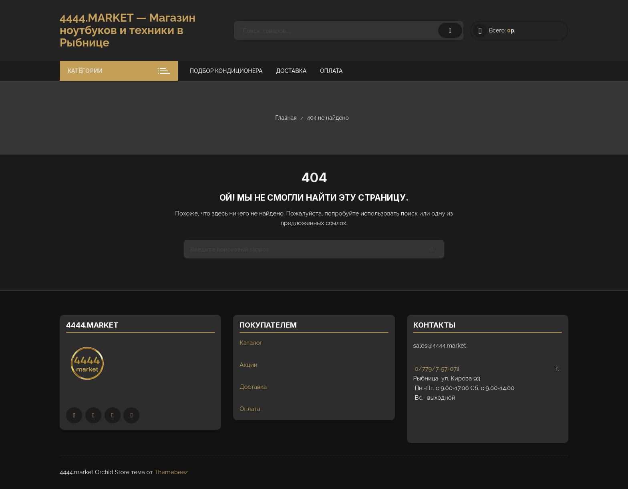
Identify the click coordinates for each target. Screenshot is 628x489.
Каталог (251, 342)
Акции (248, 364)
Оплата (331, 71)
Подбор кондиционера (226, 71)
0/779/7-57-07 (435, 368)
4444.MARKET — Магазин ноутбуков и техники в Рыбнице (127, 30)
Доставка (291, 71)
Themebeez (170, 472)
